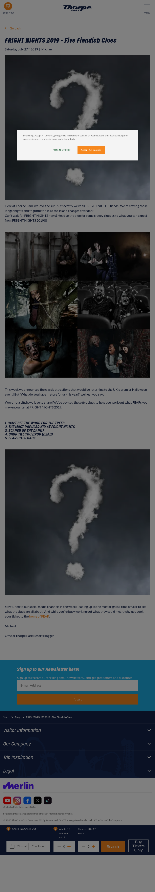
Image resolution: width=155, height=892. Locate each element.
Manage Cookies (62, 149)
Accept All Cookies (91, 150)
